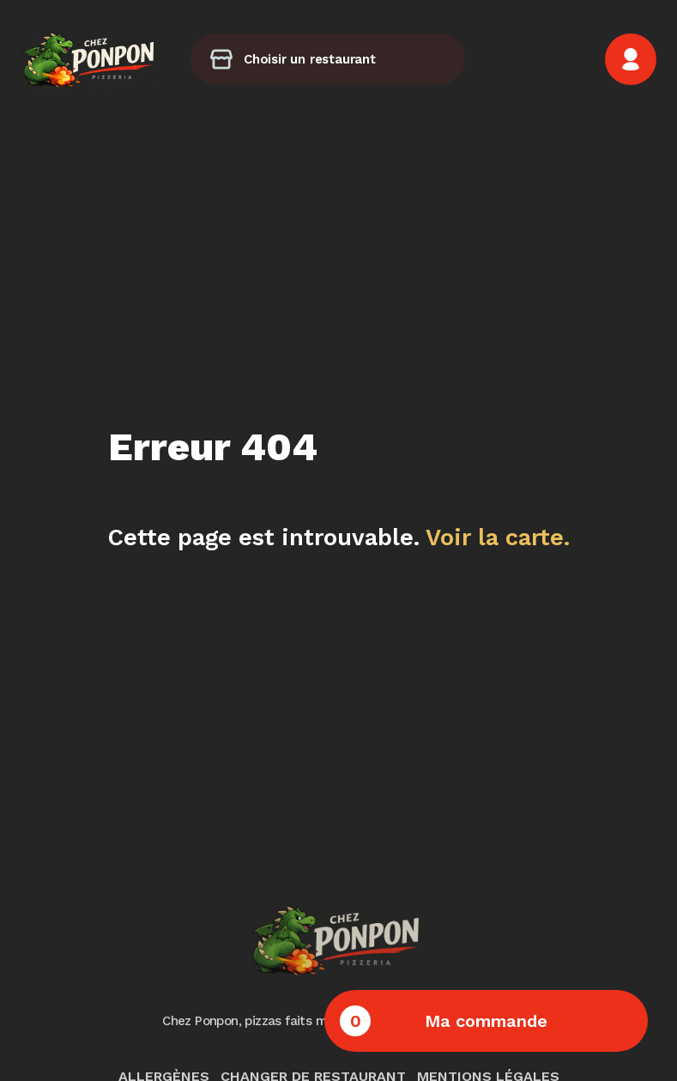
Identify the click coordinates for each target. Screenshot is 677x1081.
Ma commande (443, 1020)
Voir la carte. (498, 537)
